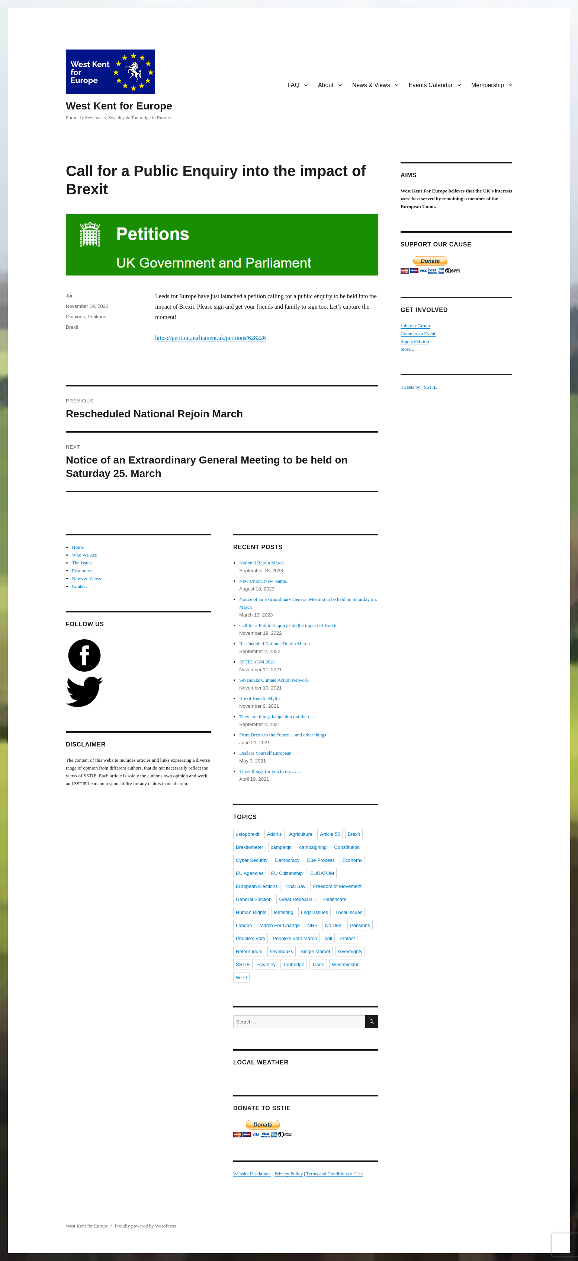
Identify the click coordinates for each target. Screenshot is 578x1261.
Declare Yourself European (265, 753)
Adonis (274, 834)
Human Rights (251, 912)
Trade (318, 964)
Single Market (315, 951)
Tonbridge (293, 964)
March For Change (280, 925)
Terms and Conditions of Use (334, 1173)
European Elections (257, 886)
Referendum (249, 951)
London (244, 925)
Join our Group (415, 325)
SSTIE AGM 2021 (257, 662)
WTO (241, 977)
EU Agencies (249, 873)
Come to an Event (418, 333)
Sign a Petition (415, 341)
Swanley (266, 964)
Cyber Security (251, 860)
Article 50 (330, 834)
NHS (312, 925)
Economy (352, 860)
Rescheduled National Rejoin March (274, 643)
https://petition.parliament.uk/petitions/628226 (210, 338)
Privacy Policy (288, 1173)
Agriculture (300, 834)
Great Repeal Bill (297, 899)
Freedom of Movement (337, 886)
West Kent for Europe (119, 106)
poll (328, 938)
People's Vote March (295, 938)
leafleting (283, 912)
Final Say (295, 886)
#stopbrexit (248, 834)
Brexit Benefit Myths (259, 698)
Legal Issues (314, 912)
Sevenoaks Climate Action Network (274, 680)
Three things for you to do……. (270, 771)
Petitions (97, 316)
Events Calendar (431, 85)
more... (407, 349)
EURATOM (322, 873)
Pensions (360, 925)
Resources (81, 570)
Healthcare (335, 899)
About (326, 85)
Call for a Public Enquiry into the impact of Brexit (288, 625)
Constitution (347, 847)
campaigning (313, 847)
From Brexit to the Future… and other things (282, 735)
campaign (281, 847)
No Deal (334, 925)
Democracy (287, 860)
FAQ (293, 85)
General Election (254, 899)
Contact (79, 586)
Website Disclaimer (252, 1173)
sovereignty (350, 951)
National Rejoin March (261, 563)
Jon (70, 296)
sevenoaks (281, 951)
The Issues (82, 563)
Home (78, 547)
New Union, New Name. (263, 581)
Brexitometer (249, 847)
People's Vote (250, 938)
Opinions (75, 316)
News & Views (371, 85)
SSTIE (243, 964)
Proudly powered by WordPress (145, 1226)
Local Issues (348, 912)
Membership (487, 85)
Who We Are (84, 555)
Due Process (321, 860)
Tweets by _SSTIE (419, 387)
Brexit (72, 327)
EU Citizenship (287, 873)
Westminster (345, 964)
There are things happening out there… (277, 716)
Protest (347, 938)
